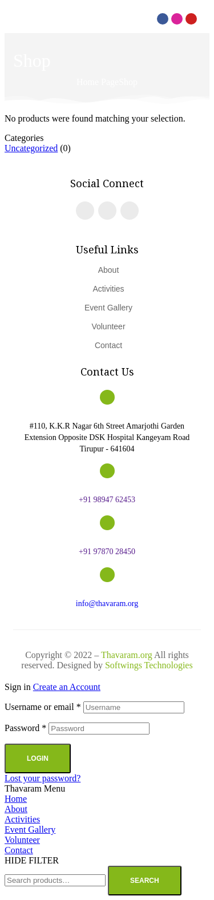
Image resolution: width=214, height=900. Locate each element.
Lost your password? (42, 778)
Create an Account (66, 687)
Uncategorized (31, 148)
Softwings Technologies (149, 665)
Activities (22, 819)
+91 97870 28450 (107, 551)
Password (25, 728)
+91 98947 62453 (107, 499)
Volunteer (22, 840)
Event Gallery (30, 829)
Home (16, 799)
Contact (19, 850)
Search (144, 881)
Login (38, 758)
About (16, 809)
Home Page (97, 82)
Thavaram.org (126, 655)
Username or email (43, 707)
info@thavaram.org (107, 603)
